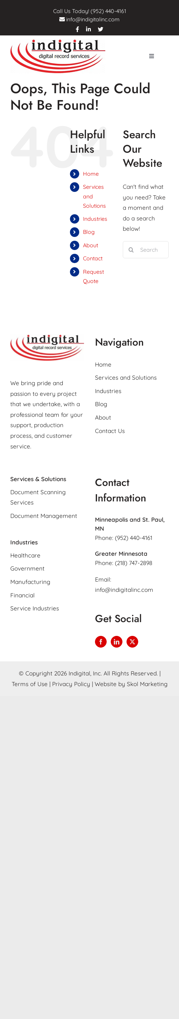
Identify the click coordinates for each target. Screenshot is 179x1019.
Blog (89, 231)
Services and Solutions (126, 377)
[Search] (131, 249)
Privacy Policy (71, 683)
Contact (93, 258)
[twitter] (100, 29)
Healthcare (25, 555)
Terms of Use (30, 683)
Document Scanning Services (38, 497)
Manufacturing (30, 581)
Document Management (43, 515)
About (90, 245)
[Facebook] (101, 642)
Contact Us (110, 430)
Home (91, 173)
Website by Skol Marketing (131, 683)
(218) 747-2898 (133, 562)
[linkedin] (88, 29)
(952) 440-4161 (133, 537)
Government (27, 568)
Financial (22, 595)
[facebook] (77, 29)
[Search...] (146, 249)
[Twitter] (132, 642)
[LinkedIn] (116, 642)
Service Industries (34, 608)
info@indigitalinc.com (93, 19)
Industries (95, 218)
